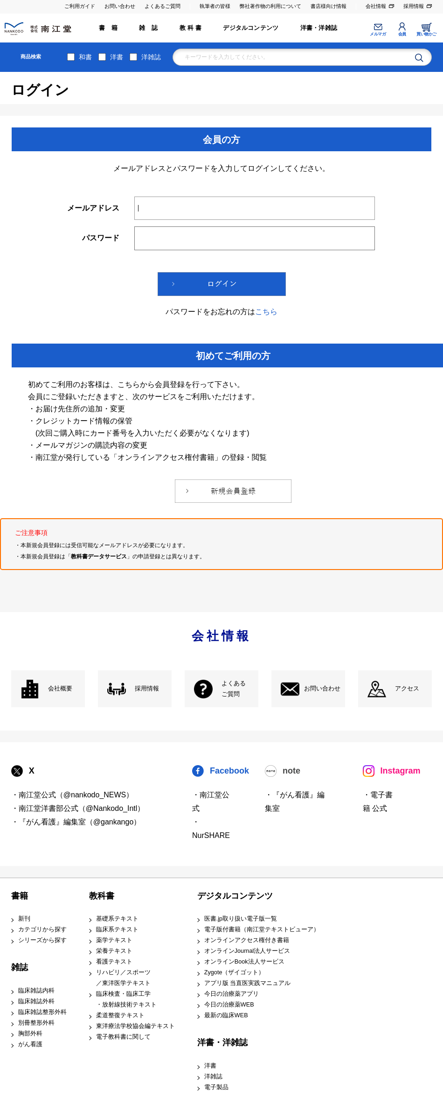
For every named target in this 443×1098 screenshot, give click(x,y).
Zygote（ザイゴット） (234, 972)
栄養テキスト (114, 951)
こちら (266, 312)
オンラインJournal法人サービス (247, 951)
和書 (85, 57)
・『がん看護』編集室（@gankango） (76, 822)
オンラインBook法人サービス (244, 961)
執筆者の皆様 (215, 6)
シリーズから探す (42, 940)
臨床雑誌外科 (36, 1001)
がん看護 (30, 1044)
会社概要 (60, 688)
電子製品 (216, 1087)
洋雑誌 (151, 57)
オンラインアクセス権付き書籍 (246, 940)
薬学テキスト (114, 940)
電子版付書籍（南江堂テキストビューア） (261, 929)
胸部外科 (30, 1033)
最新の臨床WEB (226, 1015)
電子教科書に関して (123, 1037)
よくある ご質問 (234, 688)
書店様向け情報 (328, 6)
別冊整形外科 (36, 1023)
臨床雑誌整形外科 (42, 1012)
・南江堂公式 (210, 801)
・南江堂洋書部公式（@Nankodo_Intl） (78, 808)
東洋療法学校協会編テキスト (135, 1026)
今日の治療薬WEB (229, 1004)
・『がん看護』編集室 (295, 801)
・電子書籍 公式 (378, 801)
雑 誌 (148, 28)
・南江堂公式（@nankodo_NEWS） (72, 795)
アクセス (407, 688)
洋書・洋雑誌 (318, 28)
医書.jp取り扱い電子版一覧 (240, 918)
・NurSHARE (211, 828)
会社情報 (376, 6)
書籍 (19, 896)
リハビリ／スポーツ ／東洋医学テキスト (123, 977)
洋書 (116, 57)
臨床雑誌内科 (36, 990)
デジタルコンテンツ (250, 28)
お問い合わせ (119, 6)
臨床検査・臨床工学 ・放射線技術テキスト (126, 999)
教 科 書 (190, 28)
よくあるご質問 (162, 6)
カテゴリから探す (42, 929)
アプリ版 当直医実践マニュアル (247, 983)
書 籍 (108, 28)
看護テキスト (114, 961)
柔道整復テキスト (120, 1015)
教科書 (101, 896)
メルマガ (378, 34)
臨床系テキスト (117, 929)
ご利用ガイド (79, 6)
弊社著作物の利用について (270, 6)
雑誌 (19, 967)
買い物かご (426, 34)
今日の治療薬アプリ (231, 994)
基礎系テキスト (117, 918)
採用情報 (413, 6)
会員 (402, 34)
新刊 (24, 918)
